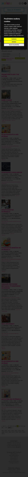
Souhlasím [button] (14, 39)
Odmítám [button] (14, 41)
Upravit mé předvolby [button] (14, 44)
